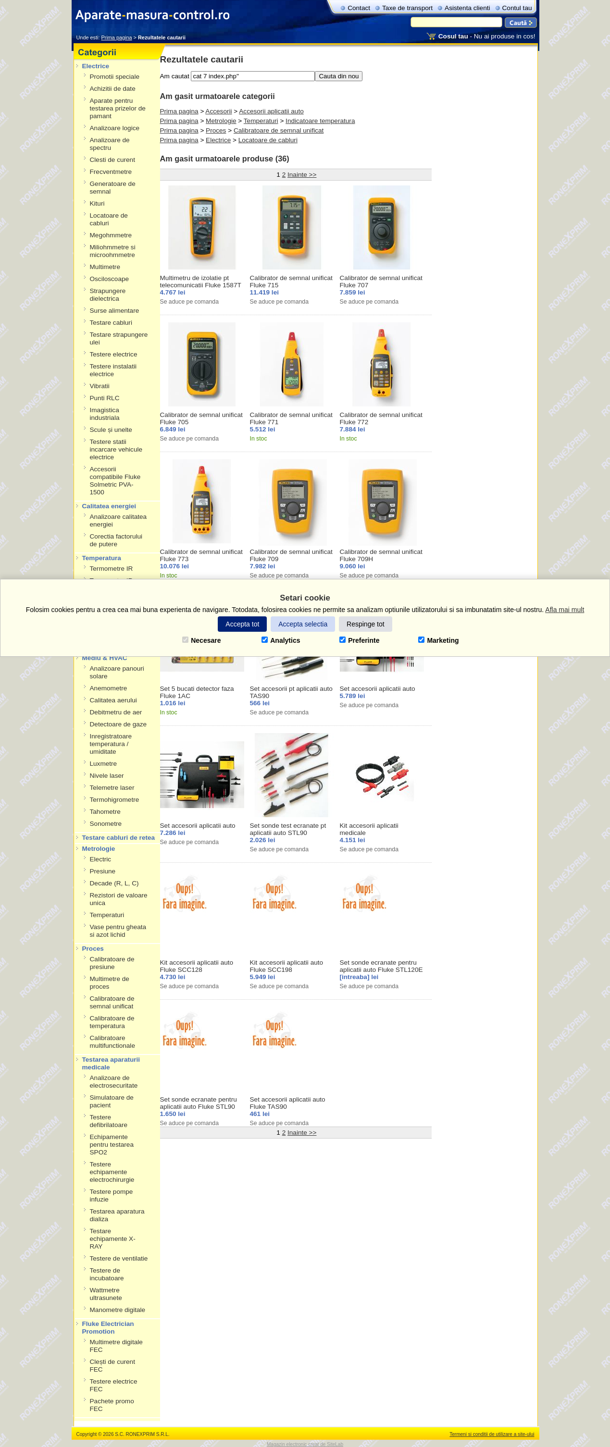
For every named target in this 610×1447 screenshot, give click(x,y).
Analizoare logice (115, 128)
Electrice (96, 66)
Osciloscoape (109, 278)
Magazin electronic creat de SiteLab (305, 1444)
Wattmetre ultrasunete (106, 1294)
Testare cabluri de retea (118, 837)
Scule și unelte (111, 429)
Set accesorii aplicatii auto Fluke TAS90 (287, 1103)
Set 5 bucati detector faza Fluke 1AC (197, 692)
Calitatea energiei (109, 506)
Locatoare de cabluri (109, 219)
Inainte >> (301, 174)
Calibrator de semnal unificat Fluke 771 (291, 418)
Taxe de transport (407, 8)
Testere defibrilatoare (109, 1121)
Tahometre (105, 811)
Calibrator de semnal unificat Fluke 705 (201, 418)
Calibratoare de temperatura (112, 1022)
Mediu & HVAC (104, 658)
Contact (359, 8)
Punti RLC (105, 398)
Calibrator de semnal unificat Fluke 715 (291, 281)
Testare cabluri (111, 322)
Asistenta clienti (467, 8)
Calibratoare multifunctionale (112, 1041)
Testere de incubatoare (107, 1274)
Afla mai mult (564, 609)
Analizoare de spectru (110, 143)
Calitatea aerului (113, 700)
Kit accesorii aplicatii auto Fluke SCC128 (197, 966)
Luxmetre (103, 763)
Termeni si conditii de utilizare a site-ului (491, 1434)
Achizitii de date (113, 88)
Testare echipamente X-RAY (113, 1238)
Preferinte (359, 640)
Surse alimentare (114, 310)
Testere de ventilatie (119, 1258)
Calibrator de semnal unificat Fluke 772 (381, 418)
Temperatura (101, 558)
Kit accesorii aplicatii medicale (369, 829)
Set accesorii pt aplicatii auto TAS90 (291, 692)
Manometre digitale (118, 1309)
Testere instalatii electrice (113, 370)
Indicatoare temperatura (320, 120)
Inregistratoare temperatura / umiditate (111, 744)
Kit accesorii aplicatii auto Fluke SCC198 (287, 966)
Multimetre (105, 266)
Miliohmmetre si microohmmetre (113, 251)
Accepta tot (242, 624)
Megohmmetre (111, 235)
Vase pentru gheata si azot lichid (118, 930)
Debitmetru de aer (116, 712)
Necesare (201, 640)
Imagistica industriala (105, 413)
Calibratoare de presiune (112, 963)
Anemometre (108, 688)
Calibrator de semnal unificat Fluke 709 (291, 555)
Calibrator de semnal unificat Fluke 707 (381, 281)
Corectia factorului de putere (116, 540)
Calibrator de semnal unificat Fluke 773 (201, 555)
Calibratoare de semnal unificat (112, 1002)
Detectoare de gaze (118, 724)
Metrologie (98, 848)
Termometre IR (111, 568)
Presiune (103, 871)
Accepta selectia (302, 624)
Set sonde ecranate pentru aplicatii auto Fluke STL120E (381, 966)
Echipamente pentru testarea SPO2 (112, 1144)
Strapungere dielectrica (108, 294)
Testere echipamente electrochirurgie (112, 1172)
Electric (101, 859)
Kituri (97, 203)
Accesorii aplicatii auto (271, 111)
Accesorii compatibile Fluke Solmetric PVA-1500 (115, 481)
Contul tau (517, 8)
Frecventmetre (111, 171)
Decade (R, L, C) (114, 883)
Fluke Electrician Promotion (108, 1327)
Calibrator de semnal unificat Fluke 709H (381, 555)
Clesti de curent (112, 159)
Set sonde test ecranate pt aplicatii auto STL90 (288, 829)
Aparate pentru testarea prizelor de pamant (118, 108)
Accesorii (218, 111)
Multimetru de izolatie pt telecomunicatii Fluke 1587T (200, 281)
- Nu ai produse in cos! (486, 36)
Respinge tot (366, 624)
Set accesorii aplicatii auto (377, 688)
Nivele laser (107, 775)
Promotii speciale (115, 76)
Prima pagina (179, 111)
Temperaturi (107, 915)
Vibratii (100, 386)
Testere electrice (113, 354)
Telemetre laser (112, 787)
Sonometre (106, 823)
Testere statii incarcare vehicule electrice (116, 449)
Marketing (438, 640)
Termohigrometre (114, 799)
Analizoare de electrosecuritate (114, 1081)
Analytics (280, 640)
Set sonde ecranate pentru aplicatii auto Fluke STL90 (198, 1103)
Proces (93, 948)
